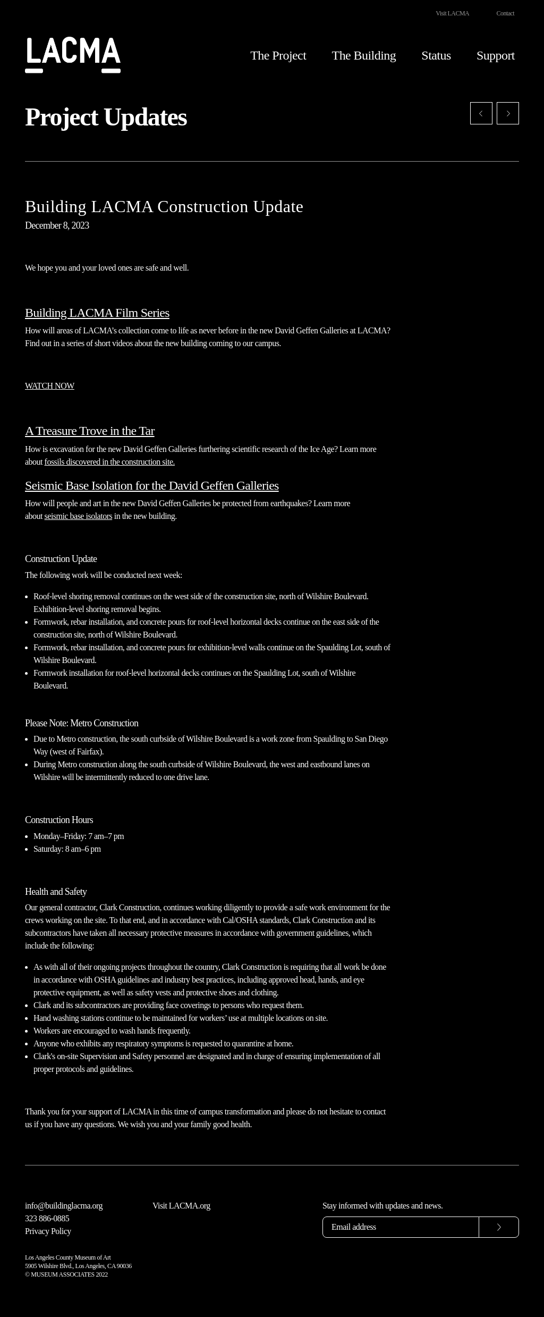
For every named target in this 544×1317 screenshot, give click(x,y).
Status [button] (435, 55)
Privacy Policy (48, 1231)
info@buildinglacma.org (64, 1205)
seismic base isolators (79, 516)
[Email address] (400, 1227)
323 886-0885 (47, 1218)
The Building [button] (364, 55)
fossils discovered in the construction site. (110, 461)
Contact (505, 13)
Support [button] (496, 55)
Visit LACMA (452, 13)
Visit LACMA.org (181, 1205)
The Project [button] (278, 55)
